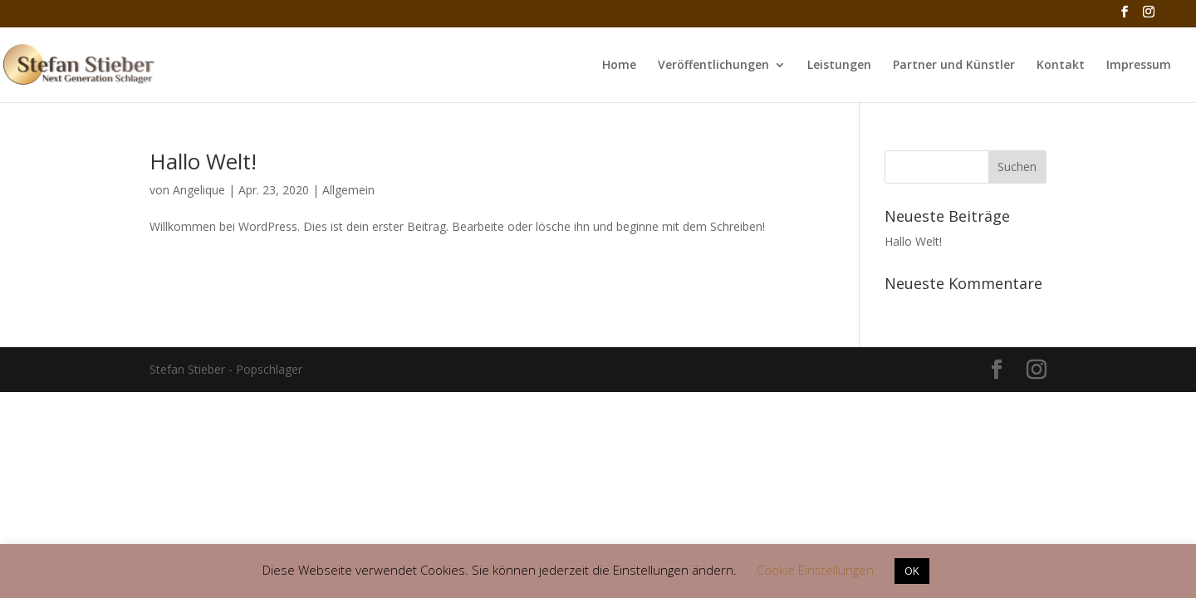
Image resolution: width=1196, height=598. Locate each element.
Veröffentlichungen (713, 65)
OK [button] (911, 570)
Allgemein (348, 190)
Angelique (199, 190)
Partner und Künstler (954, 65)
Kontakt (1061, 65)
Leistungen (839, 65)
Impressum (1138, 65)
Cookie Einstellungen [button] (815, 569)
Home (619, 65)
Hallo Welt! (203, 161)
